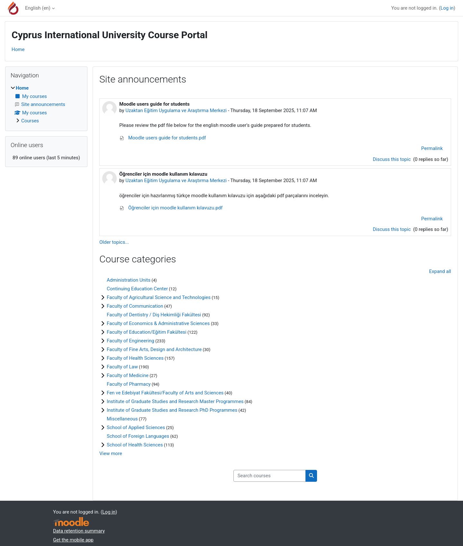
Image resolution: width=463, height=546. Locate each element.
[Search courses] (269, 476)
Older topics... (114, 242)
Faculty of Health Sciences (135, 358)
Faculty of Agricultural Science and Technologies (159, 297)
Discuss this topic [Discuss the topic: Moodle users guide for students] (392, 159)
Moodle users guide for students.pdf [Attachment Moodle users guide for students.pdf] (162, 138)
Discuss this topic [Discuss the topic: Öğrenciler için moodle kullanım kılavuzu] (392, 229)
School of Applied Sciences (136, 427)
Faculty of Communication (135, 306)
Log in (447, 8)
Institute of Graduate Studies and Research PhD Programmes (172, 410)
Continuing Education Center (137, 289)
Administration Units (128, 280)
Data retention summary (79, 531)
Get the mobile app (73, 540)
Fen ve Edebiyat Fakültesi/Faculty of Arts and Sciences (165, 393)
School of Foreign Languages (138, 436)
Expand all (440, 271)
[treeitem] (46, 104)
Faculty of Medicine (128, 375)
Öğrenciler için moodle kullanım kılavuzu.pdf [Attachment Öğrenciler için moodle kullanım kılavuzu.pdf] (170, 208)
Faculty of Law (122, 367)
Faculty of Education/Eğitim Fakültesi (146, 332)
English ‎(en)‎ (37, 8)
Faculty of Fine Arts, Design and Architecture (154, 349)
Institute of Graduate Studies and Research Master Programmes (175, 401)
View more (110, 453)
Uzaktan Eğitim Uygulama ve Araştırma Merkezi (176, 110)
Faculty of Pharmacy (128, 384)
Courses (30, 121)
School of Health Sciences (135, 445)
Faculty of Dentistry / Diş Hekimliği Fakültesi (154, 315)
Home (18, 49)
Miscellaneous (122, 419)
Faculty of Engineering (130, 341)
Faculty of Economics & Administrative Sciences (159, 323)
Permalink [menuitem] (432, 148)
